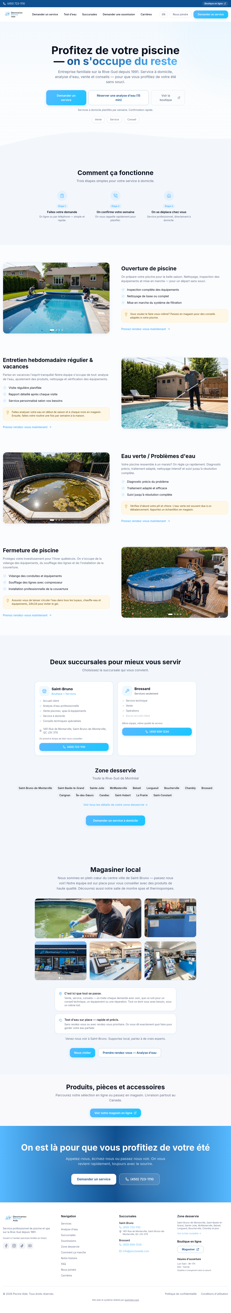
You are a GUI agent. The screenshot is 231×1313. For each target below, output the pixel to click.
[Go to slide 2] (56, 330)
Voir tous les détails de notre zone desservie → (115, 804)
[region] (56, 298)
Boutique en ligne (215, 3)
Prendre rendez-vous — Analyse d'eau (129, 1053)
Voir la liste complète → (189, 1233)
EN (163, 14)
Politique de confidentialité (181, 1293)
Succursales (89, 14)
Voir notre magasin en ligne (115, 1113)
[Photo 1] (83, 936)
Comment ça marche (73, 1252)
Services (66, 1223)
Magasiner (190, 1249)
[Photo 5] (93, 936)
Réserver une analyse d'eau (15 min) (118, 98)
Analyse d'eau (69, 1229)
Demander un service (45, 14)
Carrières (146, 14)
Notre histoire (69, 1258)
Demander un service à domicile (115, 820)
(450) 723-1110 (14, 3)
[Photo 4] (90, 936)
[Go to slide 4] (62, 330)
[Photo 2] (85, 936)
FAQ (63, 1263)
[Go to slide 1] (52, 330)
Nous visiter (82, 1053)
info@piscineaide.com (134, 1251)
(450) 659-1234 (157, 731)
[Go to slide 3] (59, 330)
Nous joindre (180, 14)
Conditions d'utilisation (214, 1293)
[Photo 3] (88, 936)
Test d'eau (70, 14)
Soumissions (68, 1240)
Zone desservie (70, 1246)
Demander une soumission (119, 14)
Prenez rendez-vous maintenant (145, 329)
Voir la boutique (170, 98)
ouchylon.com (132, 1300)
